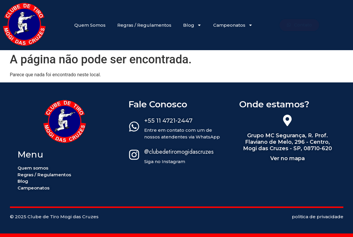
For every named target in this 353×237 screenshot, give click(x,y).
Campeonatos (233, 25)
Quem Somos (90, 25)
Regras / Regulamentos (144, 25)
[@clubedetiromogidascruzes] (134, 155)
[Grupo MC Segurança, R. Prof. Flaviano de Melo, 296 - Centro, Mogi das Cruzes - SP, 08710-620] (287, 121)
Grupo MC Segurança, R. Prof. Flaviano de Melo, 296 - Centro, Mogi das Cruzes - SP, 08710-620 (287, 141)
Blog (192, 25)
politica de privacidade (317, 216)
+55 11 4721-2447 (168, 120)
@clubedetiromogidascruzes (178, 152)
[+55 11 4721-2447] (134, 127)
